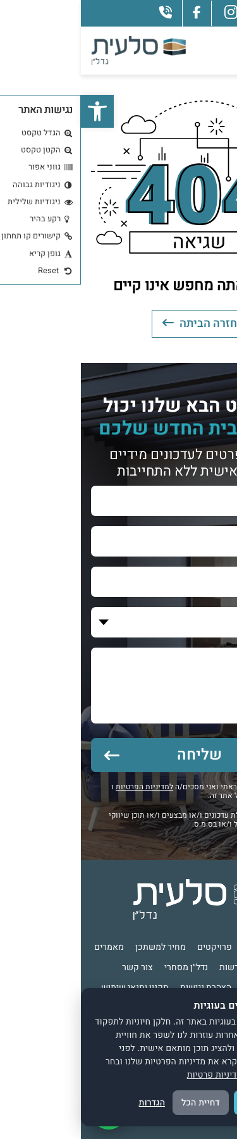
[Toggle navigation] (212, 50)
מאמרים (28, 947)
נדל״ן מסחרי (105, 967)
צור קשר (56, 967)
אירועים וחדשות (167, 967)
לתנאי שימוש (187, 795)
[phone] (84, 13)
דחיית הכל (119, 1102)
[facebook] (116, 13)
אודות (172, 947)
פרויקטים (133, 947)
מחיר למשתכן (79, 947)
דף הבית (209, 947)
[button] (16, 111)
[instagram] (150, 13)
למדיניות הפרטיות (63, 786)
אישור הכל (182, 1102)
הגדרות (71, 1102)
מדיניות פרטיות (134, 1074)
